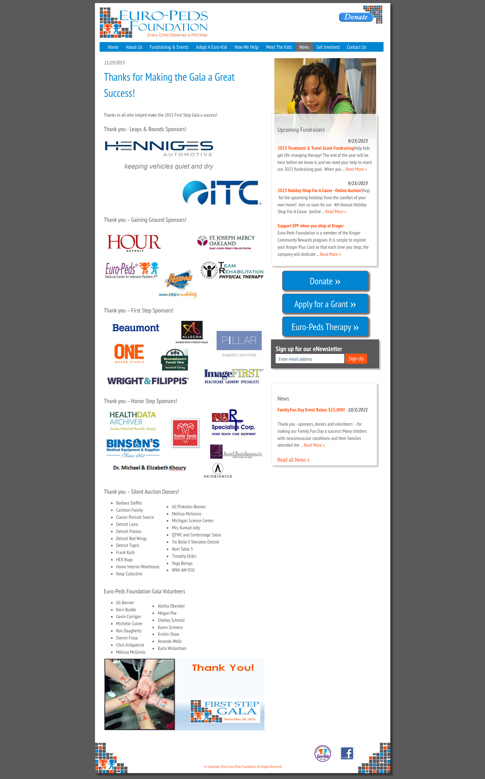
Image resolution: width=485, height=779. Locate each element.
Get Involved (328, 47)
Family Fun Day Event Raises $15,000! (311, 410)
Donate (325, 279)
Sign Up (356, 358)
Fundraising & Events (169, 47)
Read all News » (293, 459)
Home (113, 47)
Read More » (356, 169)
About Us (134, 47)
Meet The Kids (279, 47)
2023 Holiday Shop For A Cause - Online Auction (319, 190)
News (304, 47)
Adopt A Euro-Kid (211, 47)
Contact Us (356, 47)
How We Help (246, 47)
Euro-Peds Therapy (325, 325)
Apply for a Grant (325, 302)
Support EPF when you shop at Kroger (310, 225)
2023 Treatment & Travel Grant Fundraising (315, 148)
